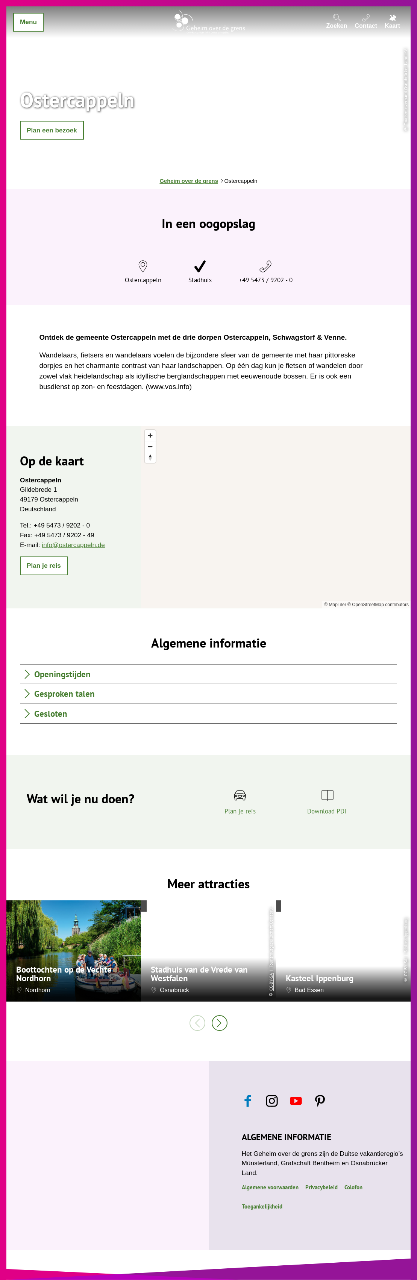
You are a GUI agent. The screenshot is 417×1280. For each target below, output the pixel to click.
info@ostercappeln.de (73, 545)
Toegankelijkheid (262, 1206)
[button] (52, 130)
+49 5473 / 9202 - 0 (266, 279)
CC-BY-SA (271, 982)
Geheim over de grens (188, 181)
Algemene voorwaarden (270, 1187)
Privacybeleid (321, 1187)
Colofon (353, 1187)
